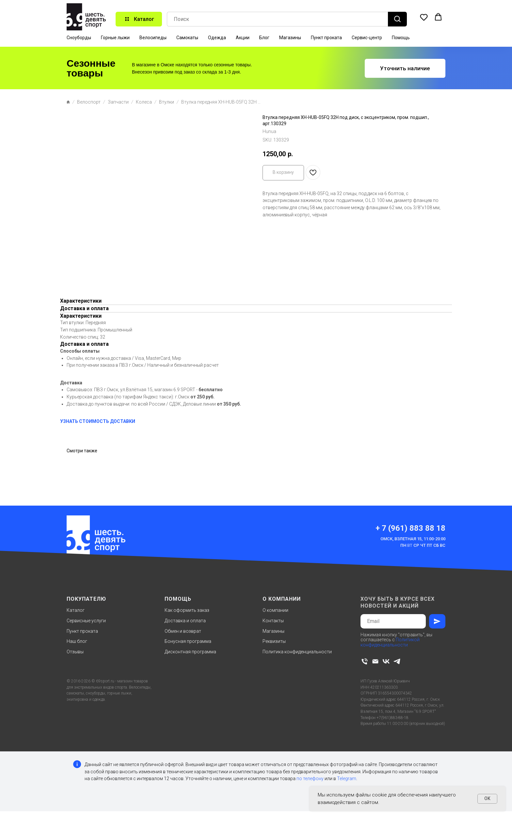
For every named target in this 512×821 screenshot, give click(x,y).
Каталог (76, 610)
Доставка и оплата (185, 620)
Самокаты (187, 37)
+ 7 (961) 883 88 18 (410, 528)
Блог (264, 37)
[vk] (386, 661)
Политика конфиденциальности (297, 651)
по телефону (310, 778)
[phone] (364, 661)
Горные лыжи (115, 37)
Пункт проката (326, 37)
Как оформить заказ (187, 610)
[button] (424, 17)
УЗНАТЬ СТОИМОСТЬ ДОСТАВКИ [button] (97, 421)
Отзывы (75, 651)
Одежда (217, 37)
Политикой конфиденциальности (390, 642)
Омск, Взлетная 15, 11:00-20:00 (412, 538)
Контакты (273, 620)
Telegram (346, 778)
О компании (275, 610)
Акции (242, 37)
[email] (375, 661)
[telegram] (397, 661)
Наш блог (77, 641)
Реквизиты (274, 641)
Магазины (290, 37)
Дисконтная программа (190, 651)
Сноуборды (79, 37)
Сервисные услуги (86, 620)
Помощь (401, 37)
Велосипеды (153, 37)
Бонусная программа (188, 641)
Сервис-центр (367, 37)
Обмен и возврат (183, 631)
